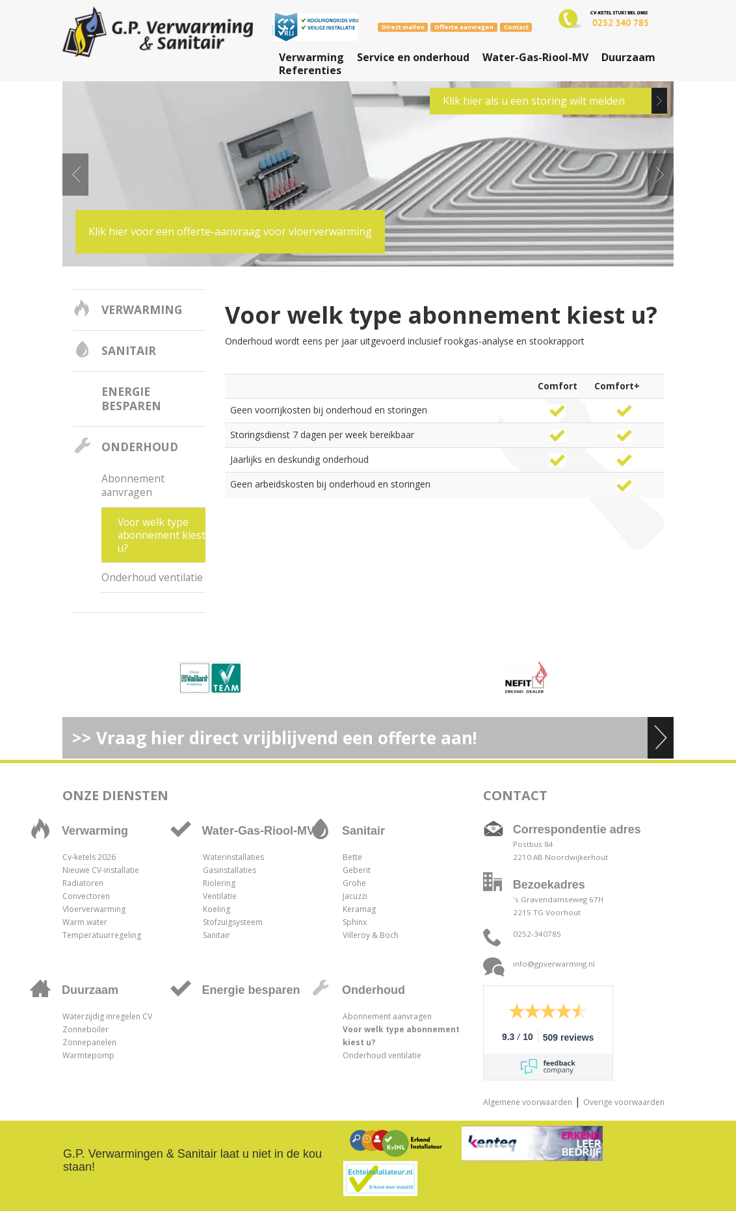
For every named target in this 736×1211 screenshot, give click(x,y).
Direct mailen (403, 27)
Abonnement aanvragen (132, 485)
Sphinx (355, 922)
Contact (516, 27)
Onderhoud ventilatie (152, 577)
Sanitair (128, 350)
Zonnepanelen (89, 1042)
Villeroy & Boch (371, 935)
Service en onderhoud (413, 57)
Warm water (84, 922)
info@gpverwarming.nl (554, 964)
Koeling (216, 909)
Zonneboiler (85, 1029)
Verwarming (311, 57)
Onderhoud (139, 446)
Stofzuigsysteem (233, 922)
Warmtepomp (88, 1055)
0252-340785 (537, 934)
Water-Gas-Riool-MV (535, 57)
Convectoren (86, 896)
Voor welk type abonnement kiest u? (161, 534)
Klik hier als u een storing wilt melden (534, 101)
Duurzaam (628, 57)
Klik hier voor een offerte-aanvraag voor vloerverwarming (230, 231)
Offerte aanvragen (463, 27)
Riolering (219, 883)
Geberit (357, 870)
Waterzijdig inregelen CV (107, 1016)
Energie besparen (131, 398)
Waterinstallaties (233, 857)
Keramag (359, 909)
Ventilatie (220, 896)
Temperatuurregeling (101, 935)
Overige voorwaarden (623, 1102)
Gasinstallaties (229, 870)
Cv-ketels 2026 (89, 857)
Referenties (310, 70)
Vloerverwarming (93, 909)
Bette (352, 857)
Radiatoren (82, 883)
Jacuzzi (355, 896)
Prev (75, 174)
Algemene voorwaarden (527, 1102)
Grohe (354, 883)
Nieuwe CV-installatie (100, 870)
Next (661, 174)
